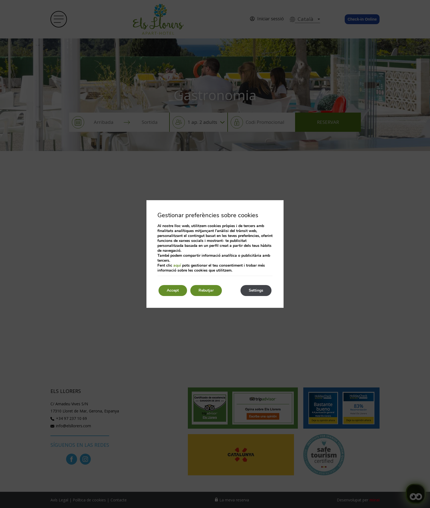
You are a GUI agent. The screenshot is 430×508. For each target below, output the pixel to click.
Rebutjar (206, 290)
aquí (177, 265)
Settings (256, 290)
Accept (173, 290)
